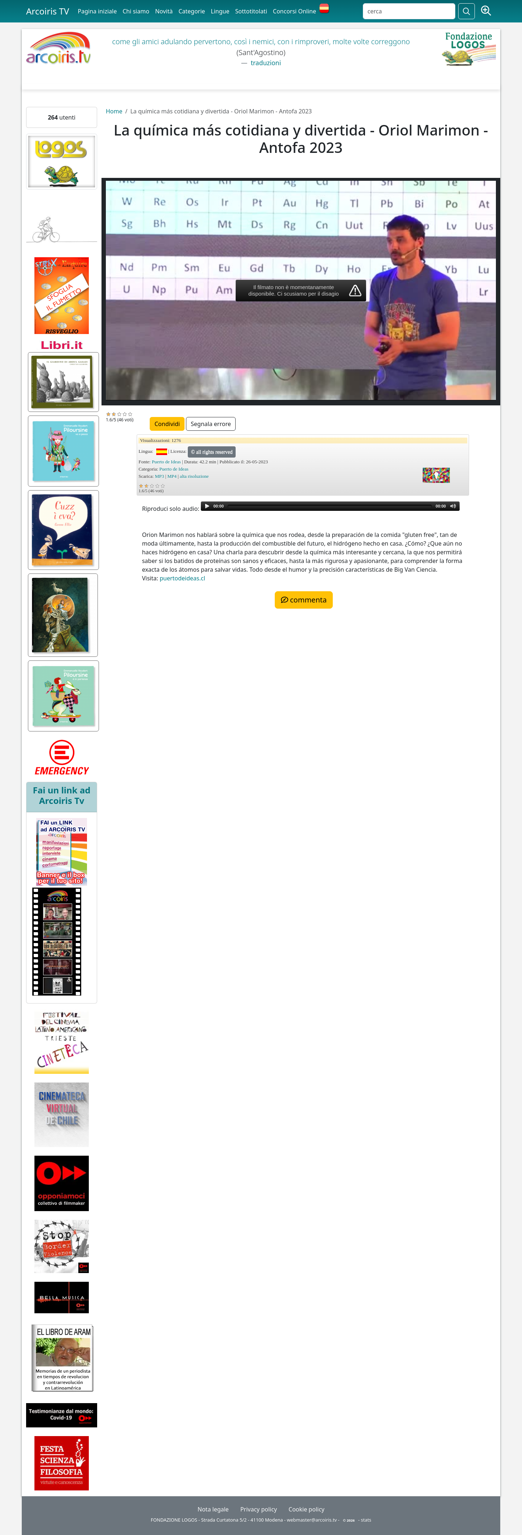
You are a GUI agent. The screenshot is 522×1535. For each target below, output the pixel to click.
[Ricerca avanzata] (486, 11)
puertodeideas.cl (182, 578)
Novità (164, 11)
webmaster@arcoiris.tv (312, 1520)
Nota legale (213, 1509)
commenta (304, 600)
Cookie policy (306, 1509)
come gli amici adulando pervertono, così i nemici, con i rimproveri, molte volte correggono (261, 41)
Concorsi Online (294, 11)
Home (114, 111)
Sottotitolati (251, 11)
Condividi (167, 424)
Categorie (191, 11)
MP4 (172, 476)
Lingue (220, 11)
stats (366, 1520)
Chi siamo (136, 11)
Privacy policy (258, 1509)
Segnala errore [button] (211, 424)
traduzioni (265, 62)
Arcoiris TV (47, 11)
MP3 (159, 476)
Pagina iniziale (97, 11)
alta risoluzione (194, 476)
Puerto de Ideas (166, 461)
